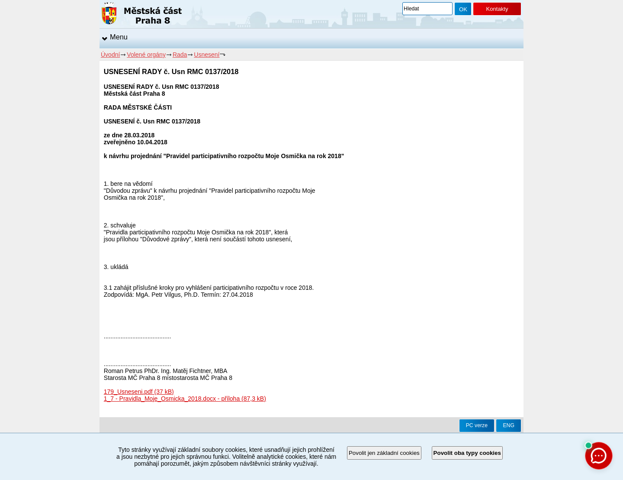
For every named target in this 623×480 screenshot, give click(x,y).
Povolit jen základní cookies (384, 453)
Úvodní (110, 54)
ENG (508, 425)
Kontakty (497, 9)
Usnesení (206, 54)
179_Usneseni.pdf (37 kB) (139, 391)
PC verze (477, 425)
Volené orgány (146, 54)
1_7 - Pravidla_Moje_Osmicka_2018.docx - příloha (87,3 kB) (185, 398)
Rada (180, 54)
